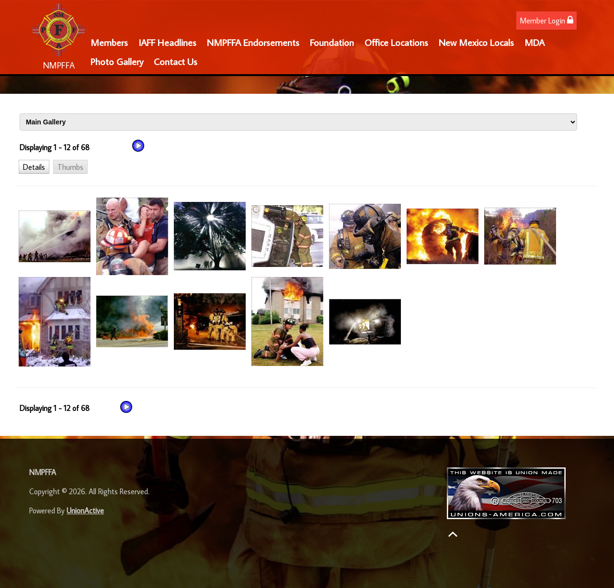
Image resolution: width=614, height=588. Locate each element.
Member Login (546, 20)
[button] (34, 166)
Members (109, 42)
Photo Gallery (117, 61)
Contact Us (175, 61)
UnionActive (85, 510)
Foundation (332, 42)
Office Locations (396, 42)
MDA (534, 42)
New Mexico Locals (476, 42)
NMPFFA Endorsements (253, 42)
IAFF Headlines (167, 42)
